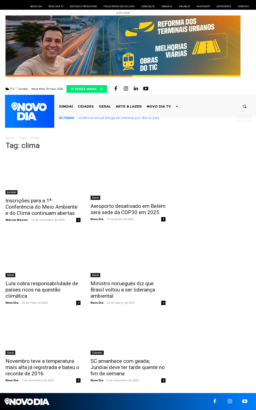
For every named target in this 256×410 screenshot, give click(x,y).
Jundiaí (11, 192)
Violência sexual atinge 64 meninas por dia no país (118, 118)
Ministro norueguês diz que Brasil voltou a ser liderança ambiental (122, 289)
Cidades (97, 352)
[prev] (240, 118)
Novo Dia (97, 219)
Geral (95, 197)
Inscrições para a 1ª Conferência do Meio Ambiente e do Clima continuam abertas (42, 207)
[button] (244, 106)
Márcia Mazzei (17, 220)
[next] (248, 118)
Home (10, 138)
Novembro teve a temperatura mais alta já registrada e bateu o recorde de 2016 (42, 367)
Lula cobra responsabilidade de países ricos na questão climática (42, 289)
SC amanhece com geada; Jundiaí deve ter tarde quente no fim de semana (127, 367)
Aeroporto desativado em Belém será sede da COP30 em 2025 (128, 209)
